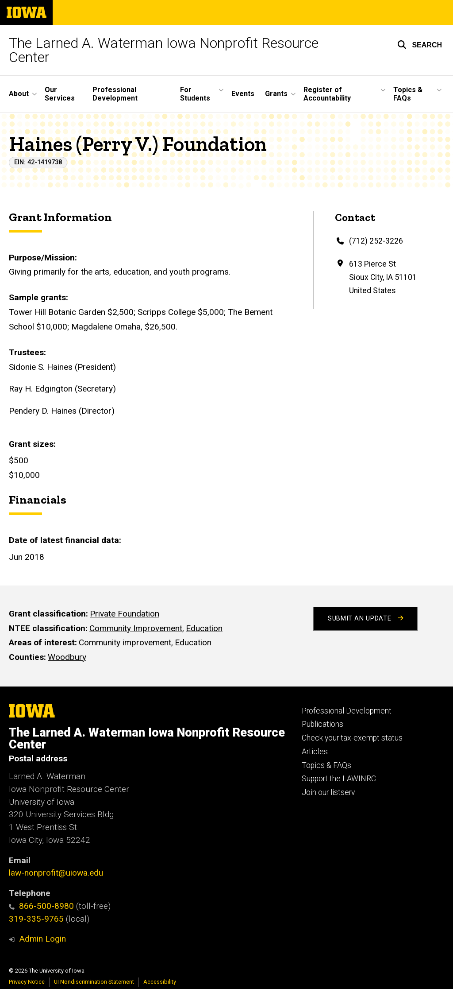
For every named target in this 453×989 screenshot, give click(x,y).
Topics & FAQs (326, 765)
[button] (419, 45)
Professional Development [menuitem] (115, 93)
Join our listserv (328, 792)
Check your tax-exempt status (352, 737)
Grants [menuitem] (276, 93)
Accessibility (159, 981)
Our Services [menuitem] (60, 93)
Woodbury (67, 657)
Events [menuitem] (242, 93)
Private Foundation (124, 614)
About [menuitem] (19, 93)
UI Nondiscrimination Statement (94, 981)
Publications (322, 724)
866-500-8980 (41, 906)
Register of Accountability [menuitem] (327, 93)
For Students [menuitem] (195, 93)
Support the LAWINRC (339, 778)
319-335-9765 (36, 919)
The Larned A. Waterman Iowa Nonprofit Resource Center (164, 50)
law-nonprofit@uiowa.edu (56, 873)
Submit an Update (365, 618)
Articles (315, 751)
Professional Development (347, 710)
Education (204, 628)
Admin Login (42, 939)
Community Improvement (135, 628)
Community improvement (125, 643)
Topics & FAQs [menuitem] (407, 93)
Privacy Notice (27, 981)
